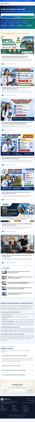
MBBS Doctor (13, 20)
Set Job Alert (26, 33)
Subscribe (30, 390)
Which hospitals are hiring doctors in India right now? (14, 370)
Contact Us (2, 410)
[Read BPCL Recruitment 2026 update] (17, 46)
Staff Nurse (7, 20)
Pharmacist (19, 20)
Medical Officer (11, 22)
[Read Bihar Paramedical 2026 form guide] (17, 110)
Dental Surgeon (24, 22)
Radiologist (18, 22)
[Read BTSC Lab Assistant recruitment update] (17, 145)
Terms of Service (26, 408)
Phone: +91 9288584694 (30, 400)
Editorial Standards (15, 410)
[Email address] (14, 390)
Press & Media (14, 409)
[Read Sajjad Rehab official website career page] (17, 245)
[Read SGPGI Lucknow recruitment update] (17, 180)
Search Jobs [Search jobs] (17, 16)
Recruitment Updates (4, 409)
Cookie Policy (25, 409)
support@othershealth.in (30, 398)
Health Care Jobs (3, 408)
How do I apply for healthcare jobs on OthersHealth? (13, 374)
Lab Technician (26, 20)
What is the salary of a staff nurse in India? (11, 365)
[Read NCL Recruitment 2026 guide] (17, 213)
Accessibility (25, 410)
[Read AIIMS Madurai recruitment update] (17, 77)
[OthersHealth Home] (5, 4)
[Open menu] (33, 4)
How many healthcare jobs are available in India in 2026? (14, 355)
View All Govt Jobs (27, 0)
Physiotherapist (4, 22)
